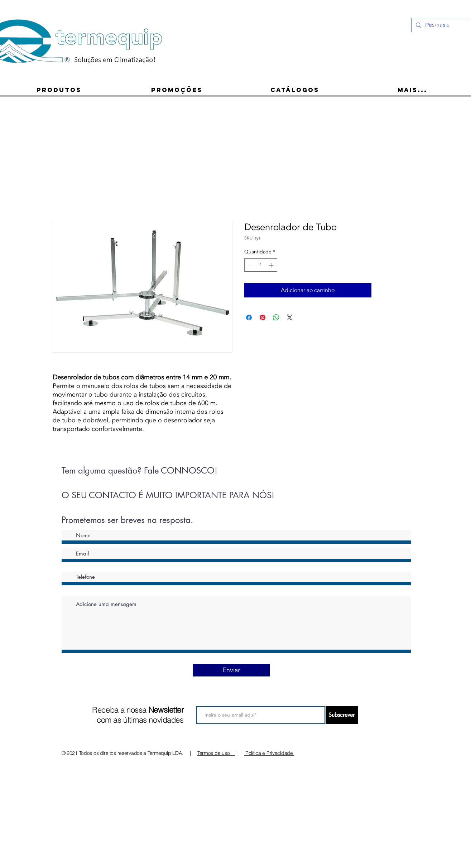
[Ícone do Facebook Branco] (446, 24)
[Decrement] (249, 265)
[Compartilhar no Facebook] (249, 317)
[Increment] (271, 265)
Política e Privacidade (269, 753)
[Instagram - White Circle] (437, 24)
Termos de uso (216, 753)
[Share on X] (289, 317)
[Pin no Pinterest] (262, 317)
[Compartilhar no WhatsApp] (276, 317)
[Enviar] (231, 670)
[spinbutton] (260, 265)
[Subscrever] (342, 715)
